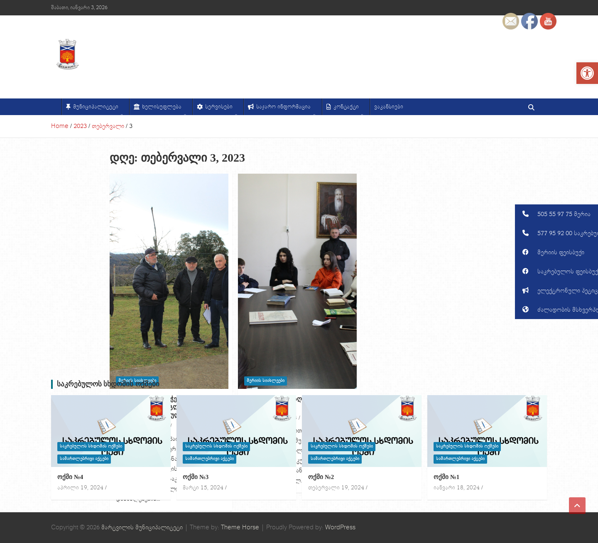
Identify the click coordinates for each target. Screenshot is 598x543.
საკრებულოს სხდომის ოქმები (108, 384)
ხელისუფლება (164, 109)
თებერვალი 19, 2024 (336, 487)
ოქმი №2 (321, 477)
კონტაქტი (348, 109)
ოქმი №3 (195, 477)
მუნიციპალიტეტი (98, 109)
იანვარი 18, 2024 (457, 487)
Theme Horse (240, 527)
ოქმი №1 (446, 477)
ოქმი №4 (70, 477)
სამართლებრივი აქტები (84, 459)
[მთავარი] (56, 106)
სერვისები (221, 109)
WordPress (340, 527)
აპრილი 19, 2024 (80, 487)
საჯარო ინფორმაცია (285, 109)
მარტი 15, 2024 (203, 487)
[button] (556, 214)
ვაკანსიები (388, 107)
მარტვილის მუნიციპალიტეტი (142, 527)
